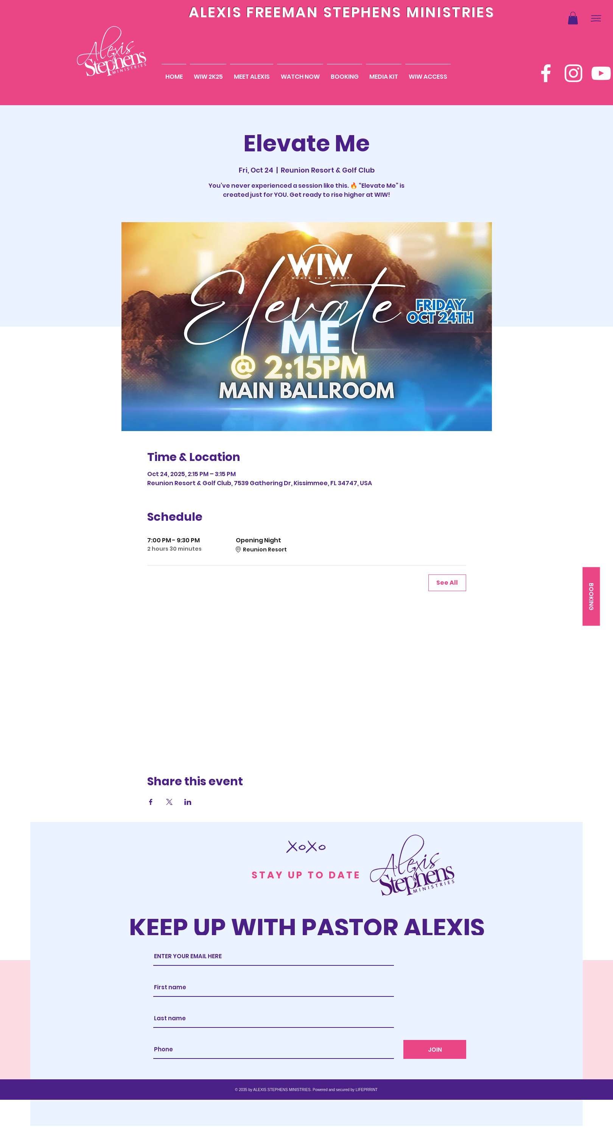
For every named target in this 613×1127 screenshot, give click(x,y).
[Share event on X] (169, 802)
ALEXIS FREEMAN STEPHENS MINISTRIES (342, 12)
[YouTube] (601, 73)
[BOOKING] (591, 596)
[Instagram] (573, 73)
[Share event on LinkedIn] (187, 802)
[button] (573, 18)
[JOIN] (434, 1049)
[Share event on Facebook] (150, 802)
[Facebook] (546, 73)
